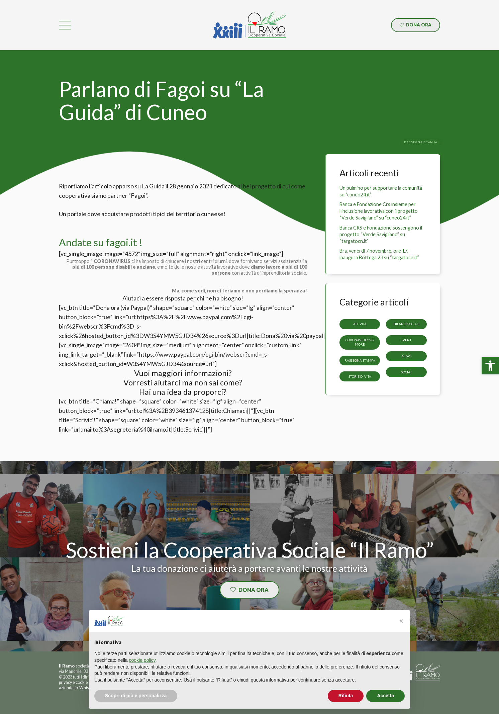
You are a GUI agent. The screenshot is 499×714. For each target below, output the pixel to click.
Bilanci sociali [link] (406, 324)
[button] (401, 621)
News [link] (406, 356)
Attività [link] (360, 324)
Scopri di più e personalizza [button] (136, 695)
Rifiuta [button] (345, 695)
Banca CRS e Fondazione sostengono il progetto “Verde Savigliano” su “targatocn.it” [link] (380, 234)
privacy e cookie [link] (73, 682)
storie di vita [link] (359, 376)
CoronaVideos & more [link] (359, 342)
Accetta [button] (385, 695)
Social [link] (406, 372)
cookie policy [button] (142, 660)
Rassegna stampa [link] (359, 360)
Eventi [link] (406, 340)
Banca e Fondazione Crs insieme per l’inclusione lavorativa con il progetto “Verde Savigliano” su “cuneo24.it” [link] (378, 210)
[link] (490, 365)
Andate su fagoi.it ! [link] (100, 242)
